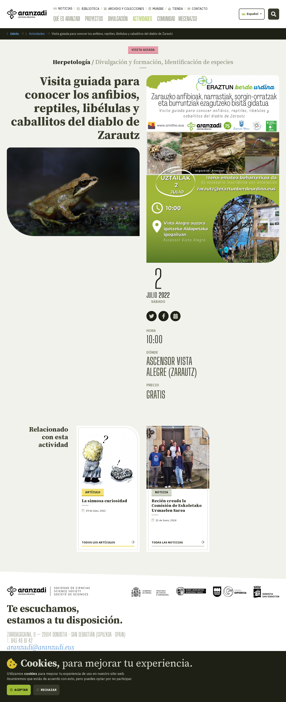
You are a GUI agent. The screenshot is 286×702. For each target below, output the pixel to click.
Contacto (197, 9)
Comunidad (166, 18)
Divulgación (118, 18)
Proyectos (94, 18)
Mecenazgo (187, 18)
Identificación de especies (199, 62)
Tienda (175, 9)
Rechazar (46, 690)
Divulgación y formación (128, 62)
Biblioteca (88, 9)
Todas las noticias (167, 542)
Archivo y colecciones (124, 9)
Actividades (142, 18)
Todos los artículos (98, 542)
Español (250, 14)
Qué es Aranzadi (66, 18)
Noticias (62, 8)
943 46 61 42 (21, 640)
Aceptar (19, 690)
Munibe (156, 9)
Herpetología (71, 62)
